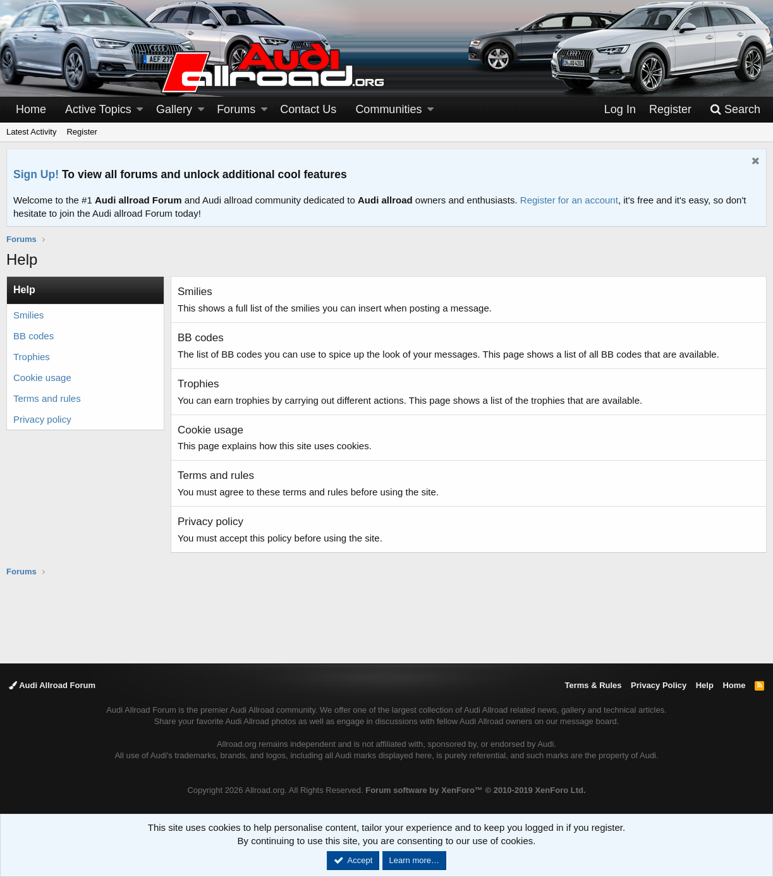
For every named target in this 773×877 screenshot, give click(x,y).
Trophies (31, 356)
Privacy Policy (658, 685)
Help (705, 685)
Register (81, 131)
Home (31, 109)
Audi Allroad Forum (52, 685)
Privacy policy (42, 419)
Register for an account (569, 200)
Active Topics (98, 109)
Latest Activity (31, 131)
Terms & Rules (592, 685)
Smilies (28, 315)
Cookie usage (42, 377)
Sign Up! (36, 174)
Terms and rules (47, 398)
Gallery (174, 109)
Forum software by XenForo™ (475, 790)
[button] (139, 110)
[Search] (735, 110)
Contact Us (308, 109)
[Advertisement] (387, 619)
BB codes (33, 335)
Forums (236, 109)
